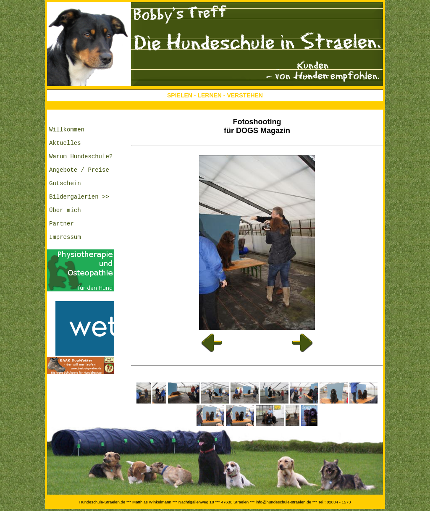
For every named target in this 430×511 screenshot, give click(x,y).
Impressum (65, 261)
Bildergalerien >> (79, 213)
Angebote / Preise (79, 181)
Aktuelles (65, 149)
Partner (61, 245)
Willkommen (66, 133)
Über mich (65, 229)
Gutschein (65, 197)
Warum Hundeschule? (81, 165)
